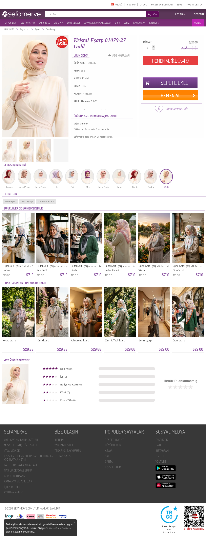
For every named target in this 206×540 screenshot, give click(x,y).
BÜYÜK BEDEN (74, 22)
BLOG (179, 4)
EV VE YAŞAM (139, 22)
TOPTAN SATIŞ (62, 456)
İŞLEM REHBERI (12, 486)
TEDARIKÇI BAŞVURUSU (68, 450)
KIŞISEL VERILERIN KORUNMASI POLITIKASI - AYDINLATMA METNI (28, 457)
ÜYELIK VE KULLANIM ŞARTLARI (21, 439)
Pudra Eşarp (9, 340)
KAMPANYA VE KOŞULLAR (18, 481)
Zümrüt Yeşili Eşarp (115, 340)
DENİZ (126, 22)
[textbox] (89, 14)
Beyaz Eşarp (145, 340)
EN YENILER (10, 22)
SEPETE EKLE (174, 82)
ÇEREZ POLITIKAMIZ (15, 476)
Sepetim (199, 14)
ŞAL (107, 456)
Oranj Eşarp (178, 340)
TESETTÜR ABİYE (114, 439)
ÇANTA (109, 461)
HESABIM (180, 14)
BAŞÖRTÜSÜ (44, 22)
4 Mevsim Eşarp (46, 201)
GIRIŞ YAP (131, 4)
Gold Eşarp (27, 201)
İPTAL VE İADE (12, 450)
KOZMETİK (154, 22)
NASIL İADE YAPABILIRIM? (18, 470)
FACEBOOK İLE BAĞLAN (162, 4)
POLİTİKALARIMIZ (13, 492)
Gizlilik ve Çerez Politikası (58, 528)
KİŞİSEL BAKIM (113, 467)
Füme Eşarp (43, 340)
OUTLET (198, 22)
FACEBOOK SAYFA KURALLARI (20, 465)
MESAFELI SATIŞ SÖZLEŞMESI (20, 445)
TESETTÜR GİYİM (27, 22)
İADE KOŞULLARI (120, 55)
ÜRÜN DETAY (81, 55)
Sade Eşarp (10, 201)
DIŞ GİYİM (58, 22)
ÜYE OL (143, 4)
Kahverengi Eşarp (80, 340)
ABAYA (108, 450)
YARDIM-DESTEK (194, 4)
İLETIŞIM (59, 439)
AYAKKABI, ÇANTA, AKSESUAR (97, 22)
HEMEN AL (170, 60)
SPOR (117, 22)
